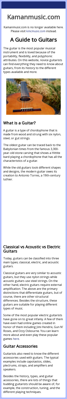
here (16, 339)
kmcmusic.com (35, 31)
